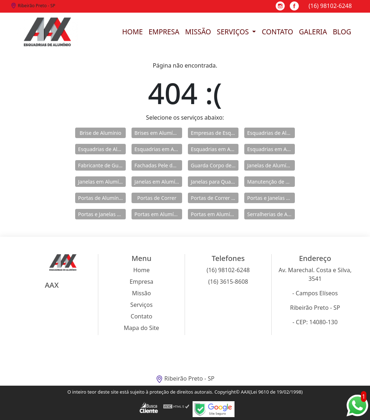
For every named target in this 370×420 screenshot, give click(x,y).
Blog (342, 32)
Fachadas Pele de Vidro (158, 165)
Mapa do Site (141, 328)
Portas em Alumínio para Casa (214, 214)
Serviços (233, 32)
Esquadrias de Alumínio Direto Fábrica (102, 149)
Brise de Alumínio (100, 132)
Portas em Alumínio (157, 214)
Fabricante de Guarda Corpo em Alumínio (102, 165)
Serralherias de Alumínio (271, 214)
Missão (198, 32)
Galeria (313, 32)
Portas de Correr (156, 197)
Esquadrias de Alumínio (271, 132)
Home (132, 32)
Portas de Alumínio (100, 197)
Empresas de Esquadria (214, 132)
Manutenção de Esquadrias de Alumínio (271, 181)
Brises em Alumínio (157, 132)
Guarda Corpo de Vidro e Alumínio (214, 165)
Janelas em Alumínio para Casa (158, 181)
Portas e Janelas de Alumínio (271, 197)
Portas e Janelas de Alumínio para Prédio (102, 214)
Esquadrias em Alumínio (158, 149)
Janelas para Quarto (214, 181)
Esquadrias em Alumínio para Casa (214, 149)
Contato (277, 32)
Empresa (164, 32)
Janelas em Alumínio (102, 181)
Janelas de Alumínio (270, 165)
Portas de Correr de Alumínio (214, 197)
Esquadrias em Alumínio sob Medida (271, 149)
